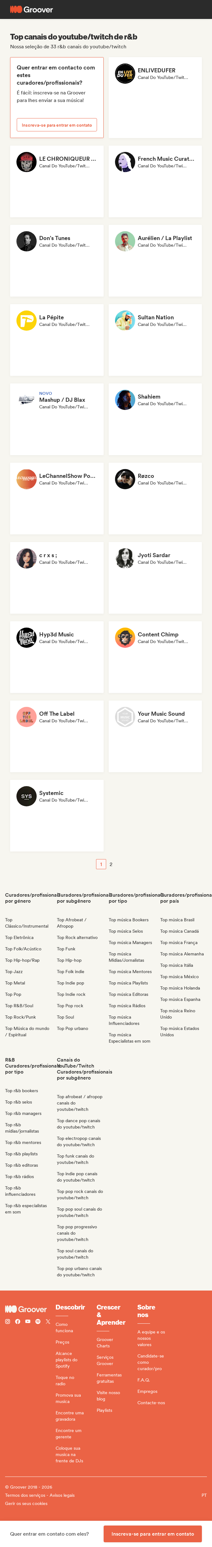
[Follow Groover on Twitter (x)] (48, 1322)
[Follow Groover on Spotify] (37, 1322)
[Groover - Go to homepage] (30, 1309)
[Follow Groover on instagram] (7, 1322)
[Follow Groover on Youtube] (27, 1322)
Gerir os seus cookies (26, 1503)
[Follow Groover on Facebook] (17, 1322)
